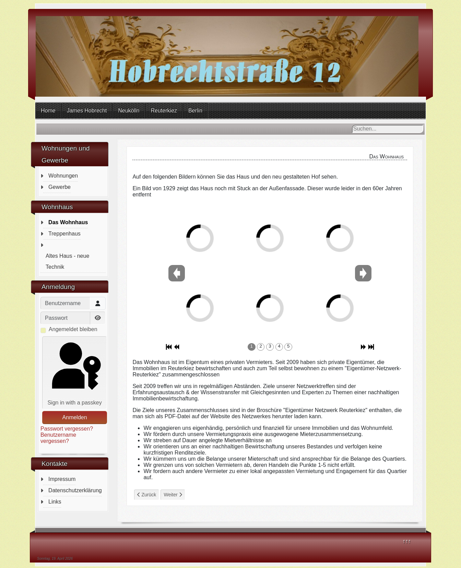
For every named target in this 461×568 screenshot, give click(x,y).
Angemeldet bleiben (73, 329)
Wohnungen (63, 176)
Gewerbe (59, 187)
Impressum (61, 479)
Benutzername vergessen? (58, 438)
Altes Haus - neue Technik (67, 261)
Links (54, 502)
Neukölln (128, 110)
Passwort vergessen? (66, 429)
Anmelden (74, 417)
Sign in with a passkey (75, 372)
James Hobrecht (87, 110)
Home (48, 110)
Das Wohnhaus (68, 222)
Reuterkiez (164, 110)
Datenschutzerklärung (75, 490)
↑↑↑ (407, 541)
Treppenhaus (64, 234)
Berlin (195, 110)
